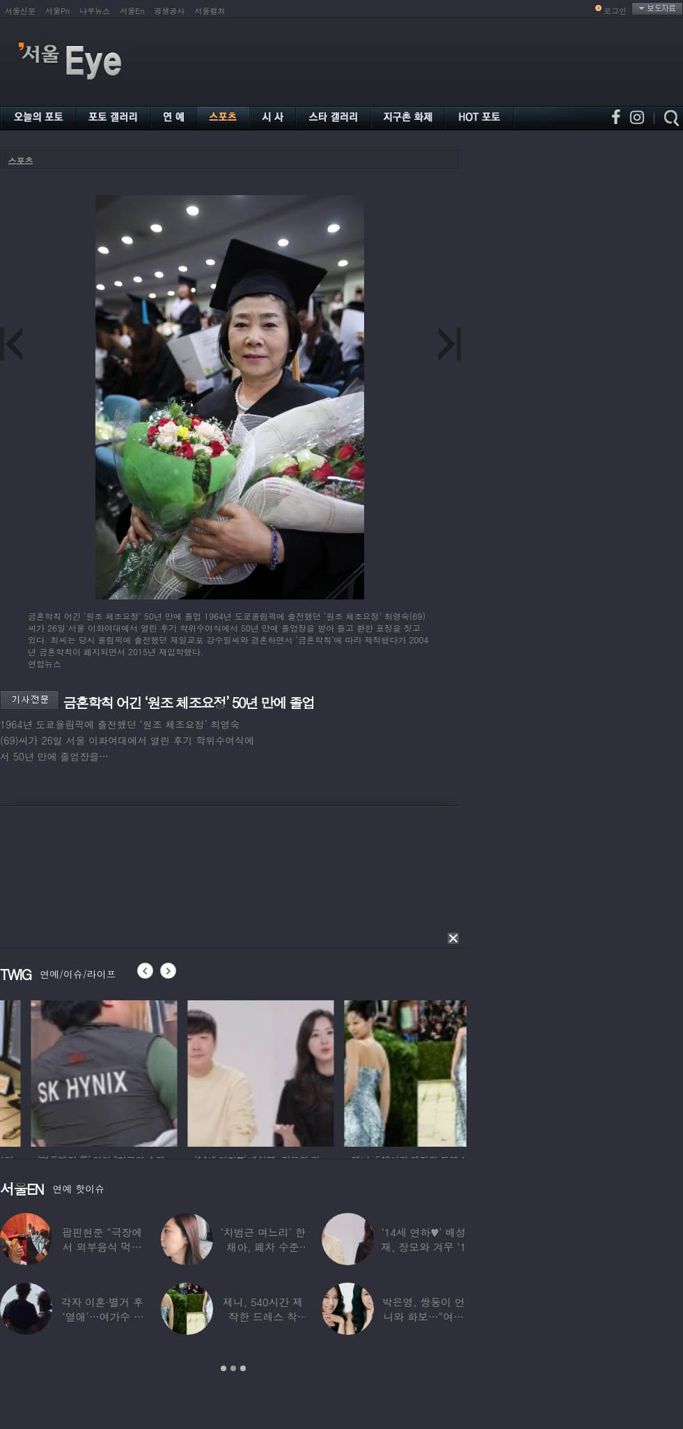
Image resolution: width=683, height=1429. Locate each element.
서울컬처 (210, 11)
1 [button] (223, 1368)
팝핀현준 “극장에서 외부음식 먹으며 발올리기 (102, 1247)
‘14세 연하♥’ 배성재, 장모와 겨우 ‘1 (423, 1239)
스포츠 (20, 160)
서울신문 (20, 11)
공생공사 (170, 11)
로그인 (615, 11)
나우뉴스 (94, 11)
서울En (132, 11)
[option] (195, 1071)
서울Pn (57, 11)
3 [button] (243, 1368)
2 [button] (233, 1368)
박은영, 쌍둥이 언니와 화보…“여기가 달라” (423, 1316)
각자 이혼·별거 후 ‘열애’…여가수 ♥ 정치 (102, 1316)
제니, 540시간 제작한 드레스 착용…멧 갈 (263, 1316)
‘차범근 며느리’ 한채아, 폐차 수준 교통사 (262, 1247)
